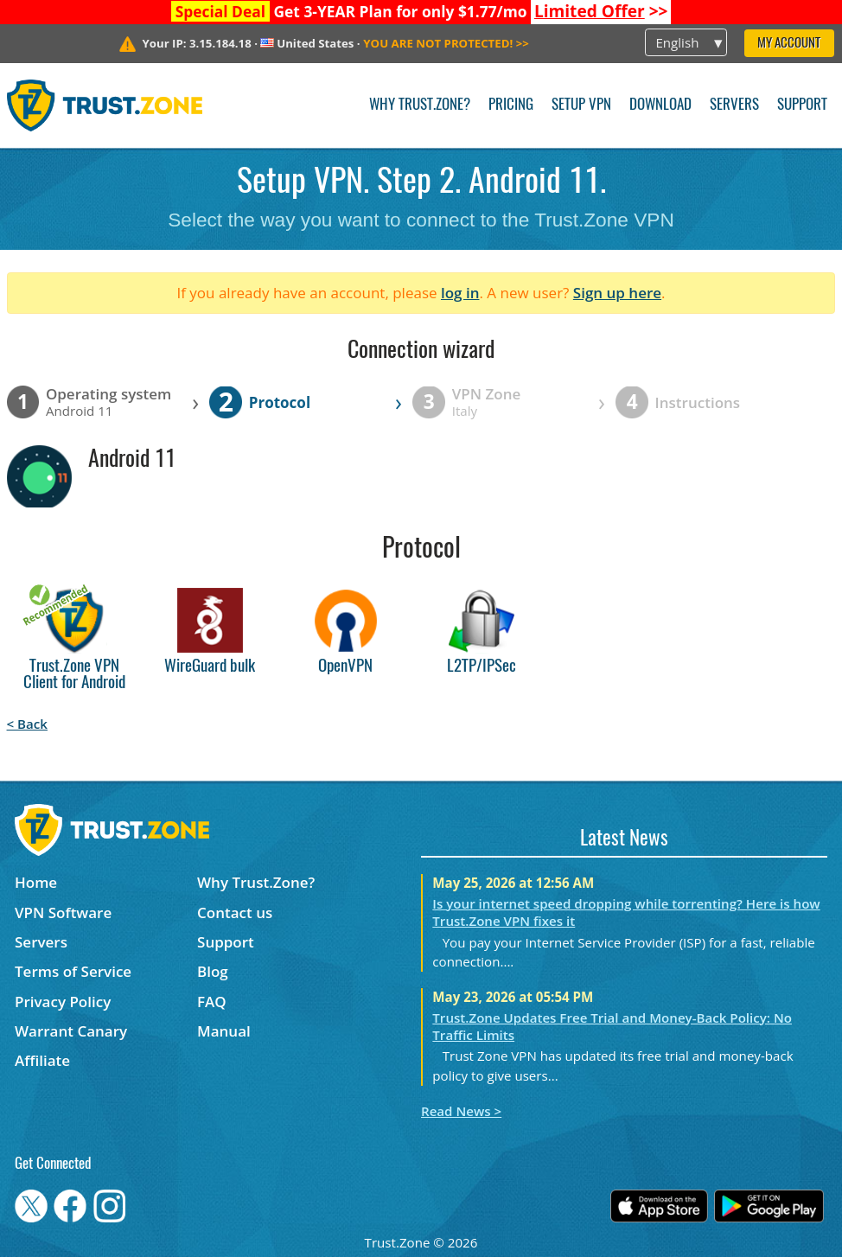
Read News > (461, 1111)
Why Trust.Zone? (419, 105)
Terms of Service (73, 971)
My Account (788, 43)
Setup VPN (581, 105)
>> (601, 11)
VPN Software (63, 912)
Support (802, 105)
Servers (734, 105)
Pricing (510, 105)
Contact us (234, 912)
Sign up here (617, 293)
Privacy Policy (63, 1001)
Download (660, 105)
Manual (224, 1031)
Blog (212, 971)
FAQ (211, 1001)
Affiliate (42, 1060)
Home (36, 882)
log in (460, 293)
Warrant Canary (71, 1031)
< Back (27, 723)
